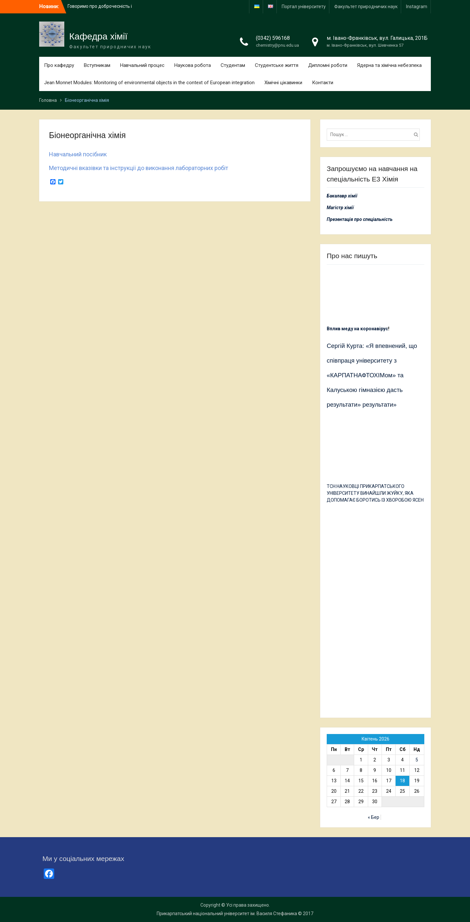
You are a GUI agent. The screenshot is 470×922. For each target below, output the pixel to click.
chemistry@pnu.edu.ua (277, 45)
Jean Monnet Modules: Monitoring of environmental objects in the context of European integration (149, 83)
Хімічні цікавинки (283, 83)
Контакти (322, 83)
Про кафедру (59, 65)
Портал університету (304, 6)
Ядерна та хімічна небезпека (389, 65)
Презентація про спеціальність (360, 219)
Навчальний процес (142, 65)
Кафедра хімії (98, 36)
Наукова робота (192, 65)
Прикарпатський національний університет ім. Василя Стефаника (227, 913)
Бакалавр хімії (342, 195)
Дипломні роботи (327, 65)
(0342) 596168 (273, 38)
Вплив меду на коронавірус (357, 328)
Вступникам (97, 65)
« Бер (373, 817)
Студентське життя (276, 65)
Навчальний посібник (78, 154)
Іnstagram (416, 6)
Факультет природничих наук (366, 6)
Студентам (233, 65)
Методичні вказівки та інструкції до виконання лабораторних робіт (138, 167)
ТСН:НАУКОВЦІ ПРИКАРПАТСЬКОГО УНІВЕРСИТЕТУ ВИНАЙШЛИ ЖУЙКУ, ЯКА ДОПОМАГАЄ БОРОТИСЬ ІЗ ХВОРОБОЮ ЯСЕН (375, 493)
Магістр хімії (340, 207)
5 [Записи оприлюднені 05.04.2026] (416, 759)
